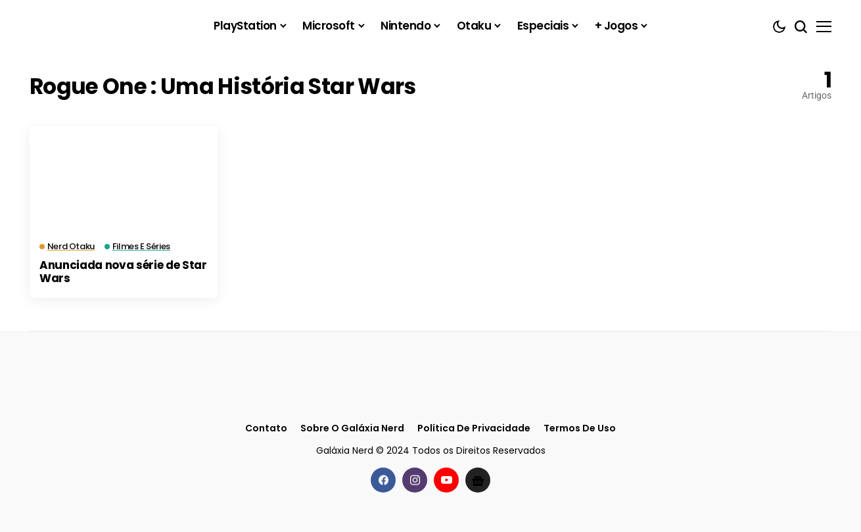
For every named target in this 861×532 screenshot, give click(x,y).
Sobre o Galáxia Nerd (352, 428)
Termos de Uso (580, 428)
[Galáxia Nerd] (95, 25)
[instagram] (414, 480)
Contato (266, 428)
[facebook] (383, 480)
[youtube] (446, 480)
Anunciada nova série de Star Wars (122, 271)
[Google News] (477, 480)
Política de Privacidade (473, 428)
